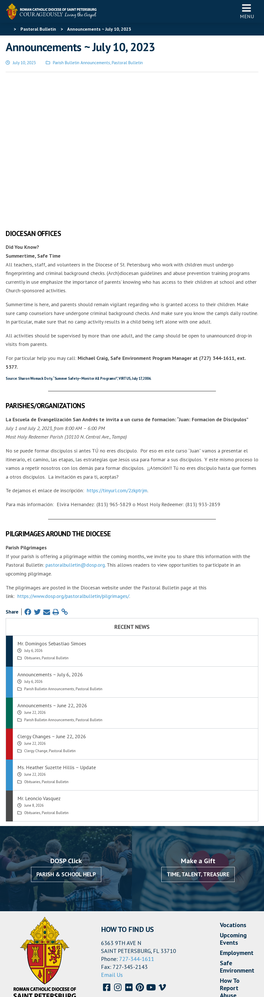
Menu (247, 11)
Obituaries (32, 589)
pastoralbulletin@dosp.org (75, 496)
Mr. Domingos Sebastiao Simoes (51, 575)
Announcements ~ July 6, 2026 (50, 606)
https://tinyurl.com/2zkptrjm (117, 422)
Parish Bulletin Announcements (81, 62)
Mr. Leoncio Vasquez (39, 730)
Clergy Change (36, 682)
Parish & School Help (66, 806)
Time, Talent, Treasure (198, 806)
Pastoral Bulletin (127, 62)
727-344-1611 (136, 890)
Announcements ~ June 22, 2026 (52, 637)
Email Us (112, 906)
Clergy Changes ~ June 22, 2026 (51, 668)
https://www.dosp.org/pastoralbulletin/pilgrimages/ (73, 528)
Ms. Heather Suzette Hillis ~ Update (56, 699)
